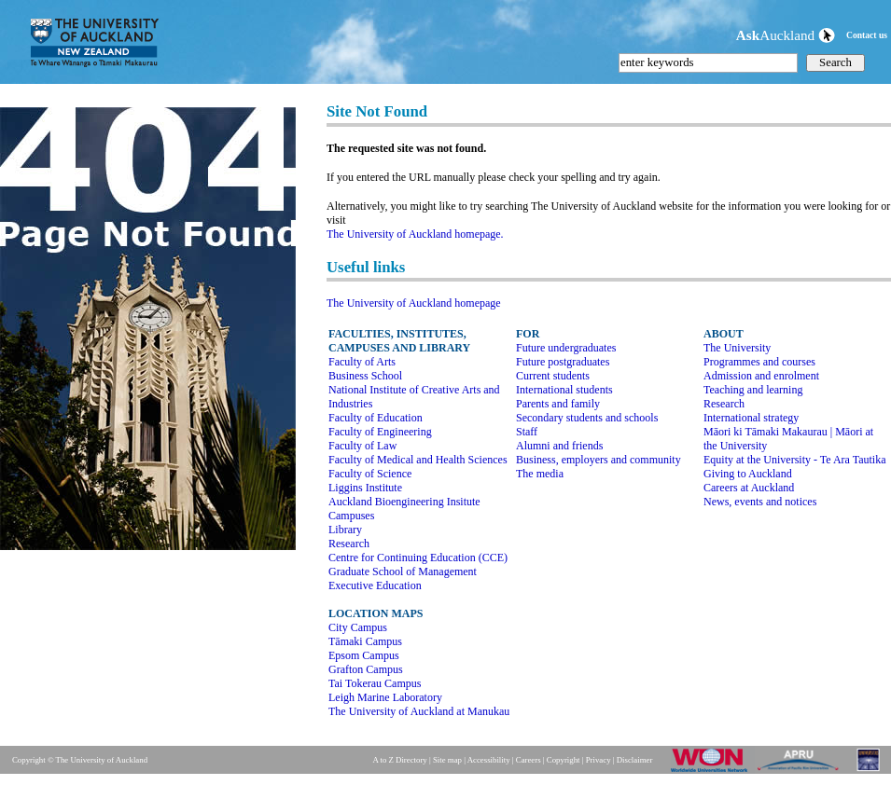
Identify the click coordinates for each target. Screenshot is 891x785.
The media (540, 473)
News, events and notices (759, 501)
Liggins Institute (365, 487)
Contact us (866, 35)
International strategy (751, 417)
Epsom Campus (363, 655)
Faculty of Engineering (380, 431)
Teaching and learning (752, 389)
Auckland (785, 35)
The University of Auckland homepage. (415, 234)
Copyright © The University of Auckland (79, 759)
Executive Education (375, 585)
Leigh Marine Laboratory (385, 697)
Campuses (351, 515)
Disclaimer (635, 759)
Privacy (598, 759)
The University (737, 347)
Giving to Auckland (747, 473)
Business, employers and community (598, 459)
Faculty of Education (375, 417)
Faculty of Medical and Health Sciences (418, 459)
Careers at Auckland (748, 487)
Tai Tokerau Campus (374, 683)
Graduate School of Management (402, 571)
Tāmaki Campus (365, 641)
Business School (365, 375)
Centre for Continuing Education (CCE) (418, 557)
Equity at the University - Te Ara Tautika (794, 459)
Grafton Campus (365, 669)
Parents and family (558, 403)
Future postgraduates (562, 361)
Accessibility (488, 759)
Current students (553, 375)
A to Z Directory (399, 759)
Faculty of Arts (362, 361)
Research (348, 543)
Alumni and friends (559, 445)
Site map (447, 759)
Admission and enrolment (761, 375)
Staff (526, 431)
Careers (528, 759)
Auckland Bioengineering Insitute (404, 501)
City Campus (357, 627)
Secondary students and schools (587, 417)
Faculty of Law (362, 445)
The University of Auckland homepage (414, 303)
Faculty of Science (369, 473)
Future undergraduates (566, 347)
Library (345, 529)
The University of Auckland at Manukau (418, 711)
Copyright (563, 759)
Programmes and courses (759, 361)
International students (564, 389)
